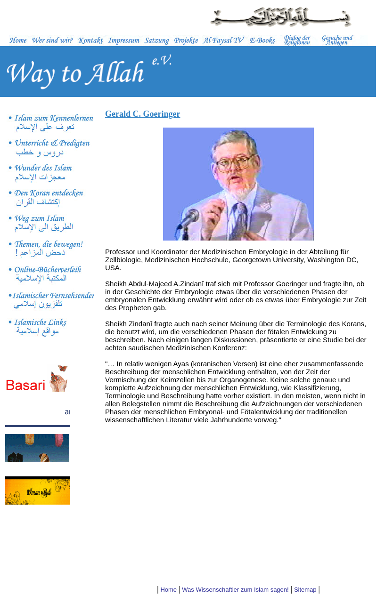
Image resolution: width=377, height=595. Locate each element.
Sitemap (305, 589)
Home (168, 589)
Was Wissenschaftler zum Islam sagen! (235, 589)
